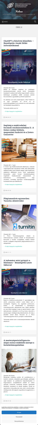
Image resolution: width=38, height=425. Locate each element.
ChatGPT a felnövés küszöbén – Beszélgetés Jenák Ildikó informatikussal (19, 43)
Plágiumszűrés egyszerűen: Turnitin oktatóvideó (17, 199)
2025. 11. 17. (7, 252)
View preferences (19, 421)
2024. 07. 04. (7, 401)
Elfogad (19, 412)
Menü (6, 22)
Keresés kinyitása (35, 21)
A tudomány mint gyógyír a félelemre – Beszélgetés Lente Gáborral (18, 262)
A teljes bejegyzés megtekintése (13, 111)
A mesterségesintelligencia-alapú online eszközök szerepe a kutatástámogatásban (19, 342)
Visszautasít (19, 417)
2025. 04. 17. (7, 332)
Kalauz (19, 11)
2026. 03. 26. (7, 190)
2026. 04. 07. (7, 117)
